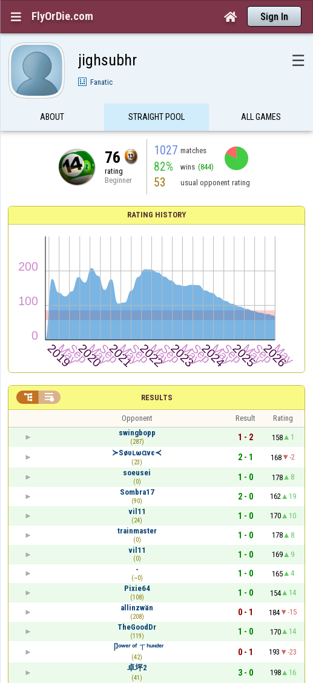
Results (157, 397)
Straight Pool (156, 117)
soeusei (137, 472)
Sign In (274, 16)
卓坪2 (137, 667)
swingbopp (137, 432)
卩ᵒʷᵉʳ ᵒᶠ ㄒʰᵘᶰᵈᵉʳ (136, 647)
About (52, 117)
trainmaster (137, 530)
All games (261, 117)
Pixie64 (137, 588)
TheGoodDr (136, 627)
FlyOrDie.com (62, 16)
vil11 (137, 511)
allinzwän (136, 607)
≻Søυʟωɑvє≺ (137, 452)
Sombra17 (137, 492)
